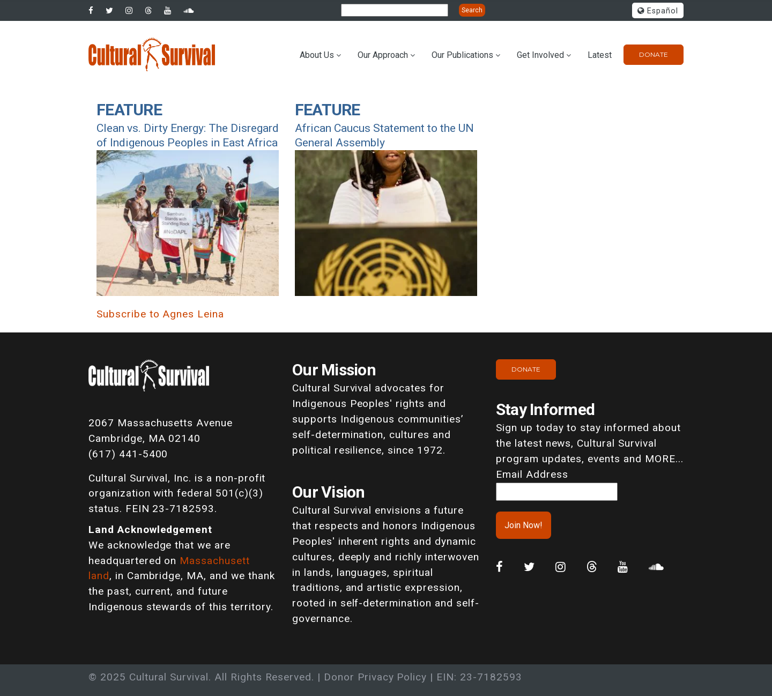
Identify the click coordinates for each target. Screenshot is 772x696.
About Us (317, 55)
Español (657, 11)
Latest (600, 55)
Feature (129, 109)
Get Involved (540, 55)
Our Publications (462, 55)
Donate (653, 54)
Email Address (532, 474)
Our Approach (383, 55)
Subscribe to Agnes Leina (160, 314)
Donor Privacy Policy (375, 677)
